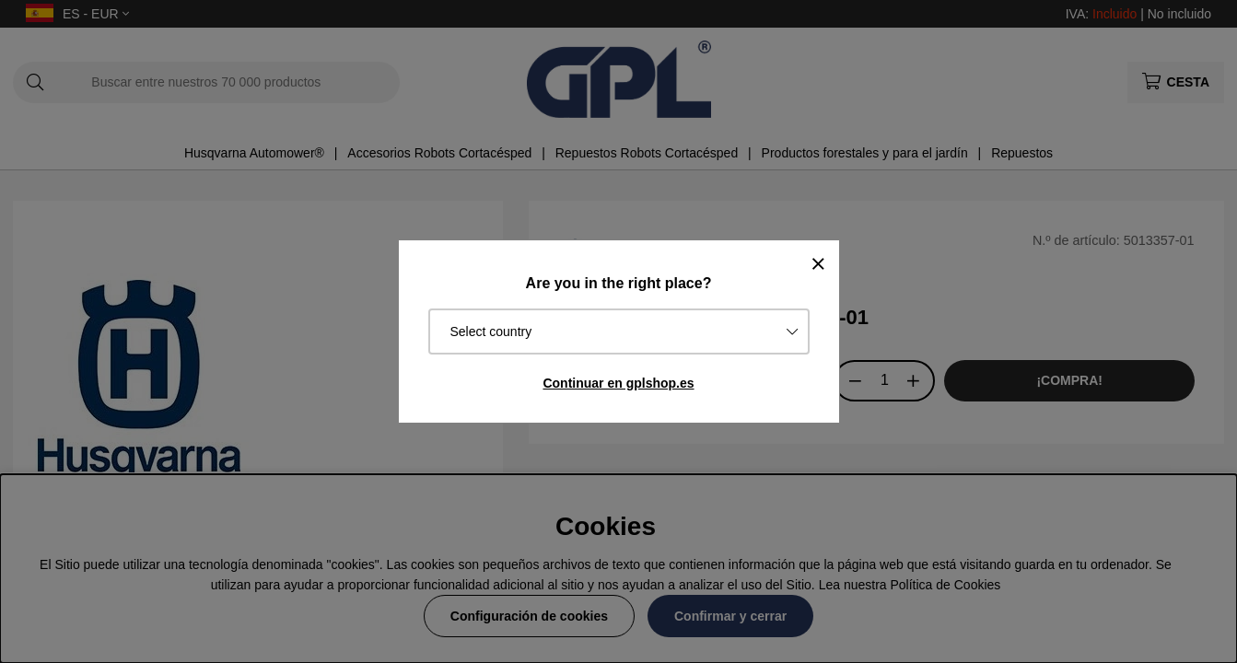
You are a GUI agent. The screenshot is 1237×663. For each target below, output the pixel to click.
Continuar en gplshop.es (618, 383)
